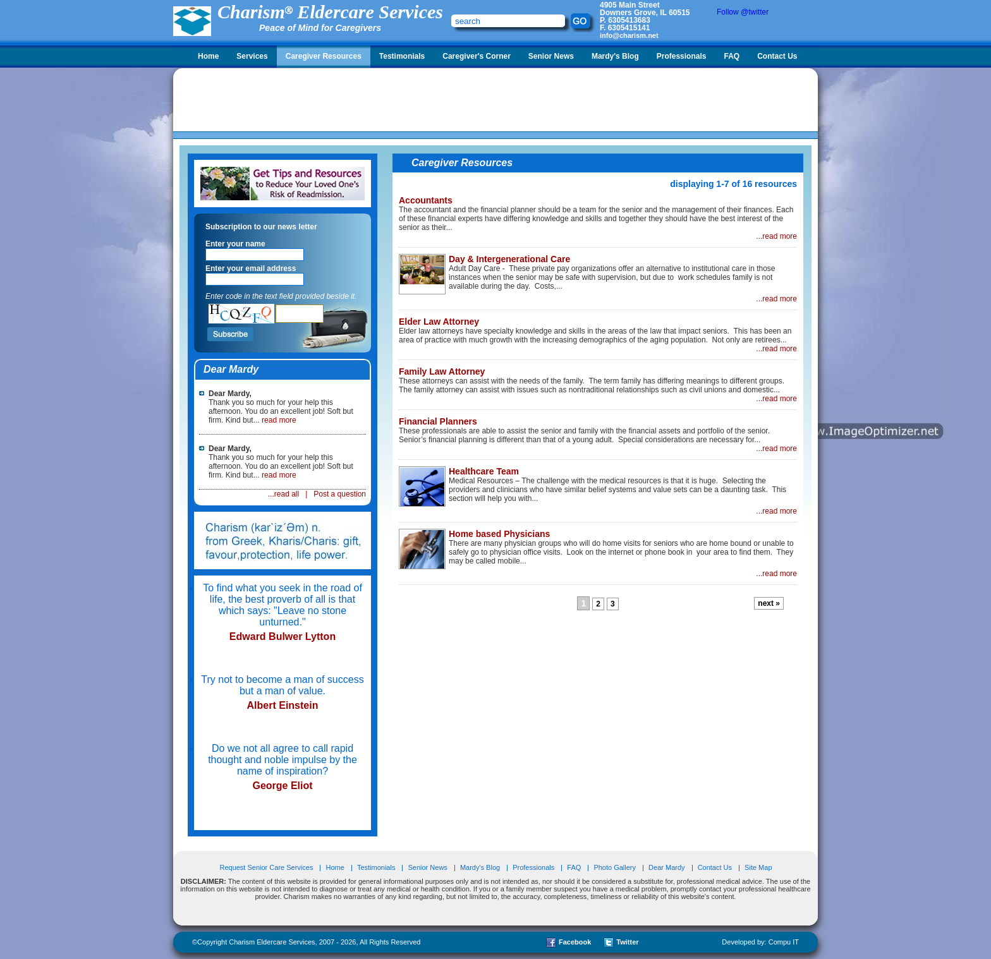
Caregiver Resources (324, 56)
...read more (776, 236)
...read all (283, 494)
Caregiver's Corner (476, 56)
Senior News (551, 56)
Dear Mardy (666, 867)
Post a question (339, 494)
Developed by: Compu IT (760, 942)
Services (251, 56)
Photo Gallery (614, 867)
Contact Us (777, 56)
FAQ (731, 56)
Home (208, 56)
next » (769, 603)
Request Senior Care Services (267, 867)
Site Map (758, 867)
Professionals (682, 56)
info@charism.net (629, 35)
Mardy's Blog (615, 56)
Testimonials (402, 56)
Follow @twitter (743, 12)
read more (279, 420)
